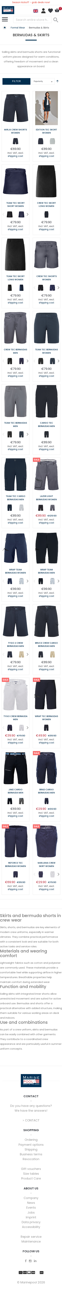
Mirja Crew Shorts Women (15, 131)
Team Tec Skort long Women (15, 278)
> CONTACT (31, 1120)
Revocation (31, 1159)
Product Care (31, 1178)
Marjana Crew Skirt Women (46, 864)
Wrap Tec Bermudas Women (46, 718)
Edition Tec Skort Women (46, 131)
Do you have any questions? (31, 1106)
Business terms (31, 1154)
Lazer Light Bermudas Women (46, 498)
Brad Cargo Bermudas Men (46, 791)
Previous (2, 214)
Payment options (31, 1145)
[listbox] (15, 141)
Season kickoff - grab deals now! (31, 2)
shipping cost (15, 156)
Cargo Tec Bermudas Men (46, 424)
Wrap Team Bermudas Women (15, 571)
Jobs (31, 1212)
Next (26, 214)
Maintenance (31, 1241)
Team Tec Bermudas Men (15, 424)
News (31, 1203)
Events (31, 1207)
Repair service (31, 1237)
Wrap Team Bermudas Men (46, 571)
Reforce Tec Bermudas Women (15, 864)
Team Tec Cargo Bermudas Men (15, 498)
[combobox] (32, 19)
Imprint (31, 1217)
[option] (15, 141)
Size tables (31, 1174)
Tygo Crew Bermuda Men (15, 718)
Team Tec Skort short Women (15, 204)
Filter (16, 81)
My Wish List (50, 10)
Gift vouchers (31, 1169)
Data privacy (31, 1222)
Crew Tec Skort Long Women (46, 204)
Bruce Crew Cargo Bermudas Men (46, 644)
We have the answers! (31, 1110)
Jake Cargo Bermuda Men (15, 791)
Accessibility (31, 1227)
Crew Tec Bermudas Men (15, 351)
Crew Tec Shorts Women (46, 278)
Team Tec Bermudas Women (46, 351)
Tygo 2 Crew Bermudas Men (15, 644)
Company (31, 1198)
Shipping (31, 1149)
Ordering (31, 1140)
